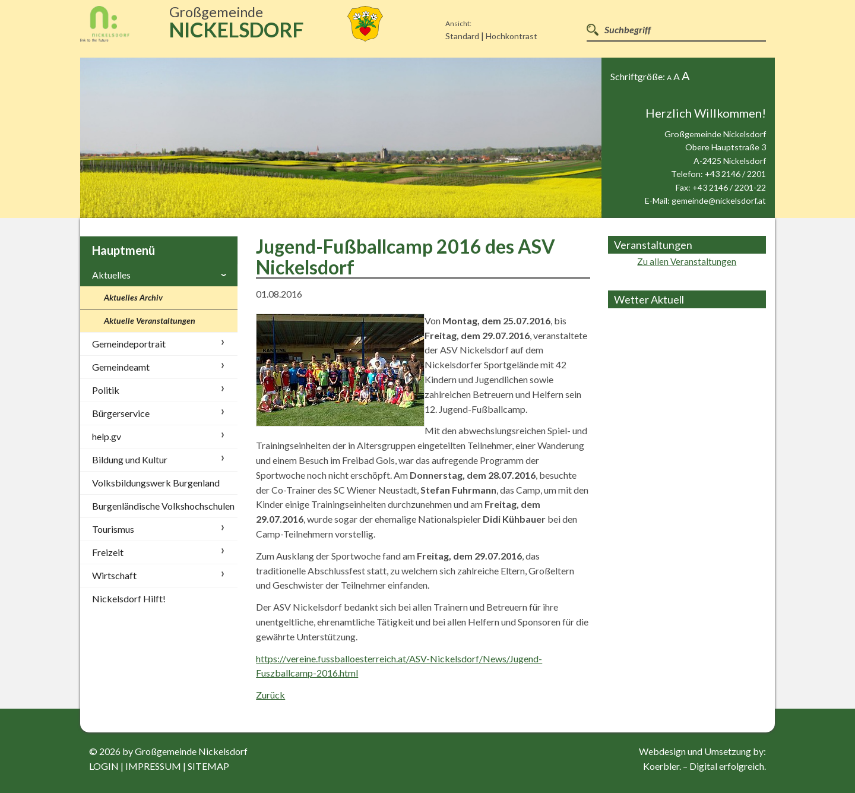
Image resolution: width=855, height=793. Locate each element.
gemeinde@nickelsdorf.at (719, 200)
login (104, 766)
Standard (462, 36)
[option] (340, 138)
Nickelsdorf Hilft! (129, 598)
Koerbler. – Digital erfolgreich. (704, 766)
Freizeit (108, 552)
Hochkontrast (511, 36)
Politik (105, 390)
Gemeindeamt (121, 366)
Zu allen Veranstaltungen (686, 261)
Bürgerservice (121, 413)
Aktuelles (111, 274)
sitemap (208, 766)
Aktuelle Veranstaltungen (149, 320)
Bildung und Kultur (129, 459)
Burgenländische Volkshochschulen (163, 505)
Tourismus (113, 529)
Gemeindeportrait (129, 343)
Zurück (270, 694)
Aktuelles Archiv (133, 297)
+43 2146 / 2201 (735, 174)
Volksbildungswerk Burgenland (156, 482)
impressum (153, 766)
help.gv (106, 436)
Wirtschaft (114, 575)
